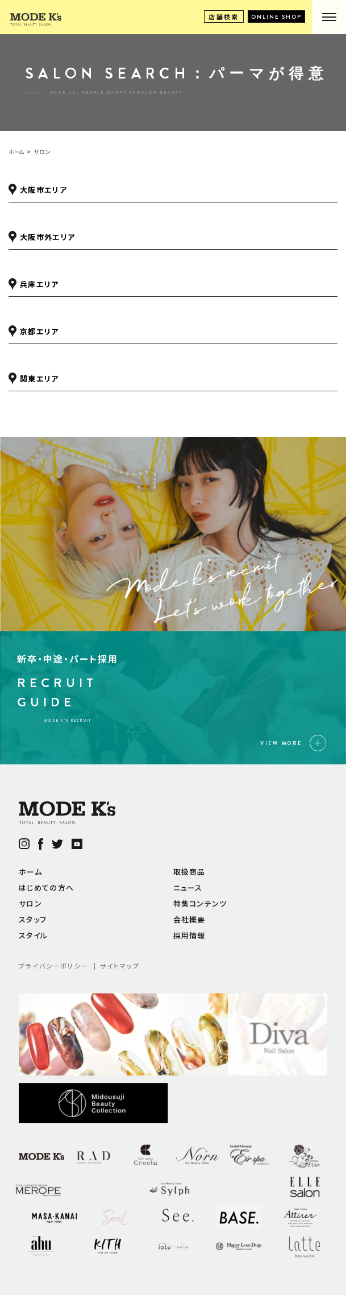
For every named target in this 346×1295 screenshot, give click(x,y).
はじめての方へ (46, 887)
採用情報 (189, 935)
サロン (30, 903)
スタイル (33, 935)
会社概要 (189, 919)
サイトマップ (120, 965)
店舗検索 (224, 16)
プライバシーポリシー (54, 965)
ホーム (30, 871)
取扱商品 (189, 871)
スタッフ (33, 919)
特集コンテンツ (200, 903)
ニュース (188, 887)
